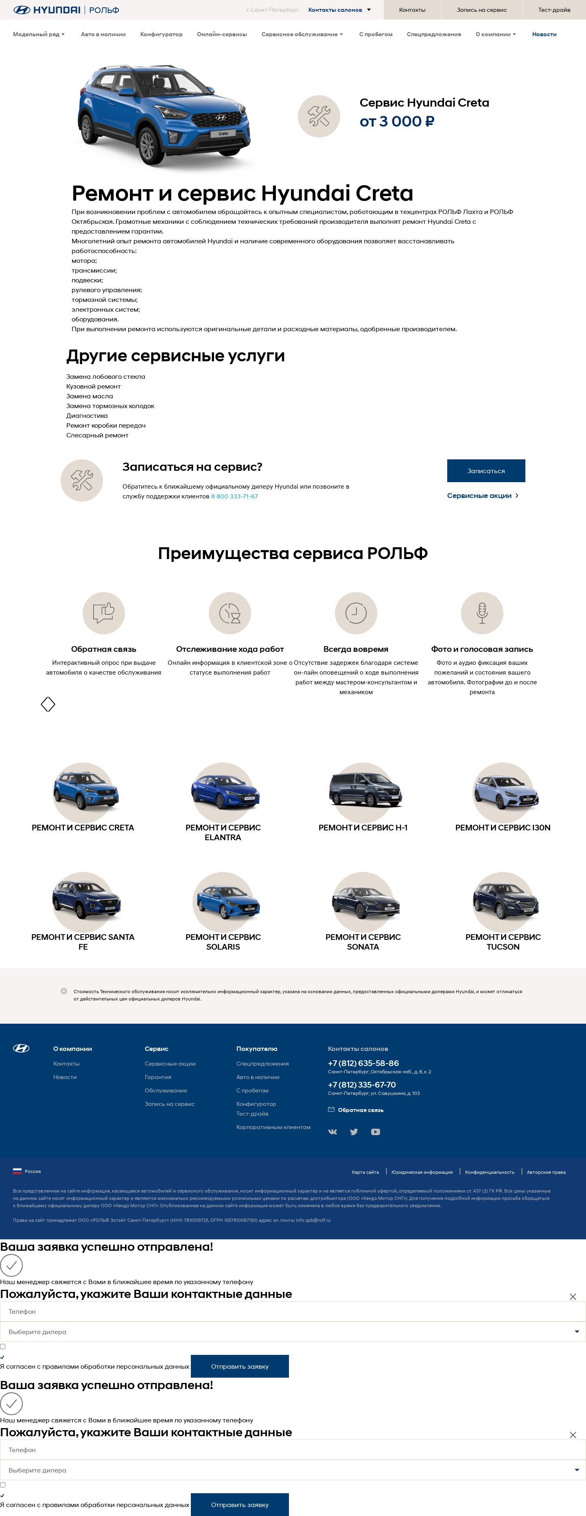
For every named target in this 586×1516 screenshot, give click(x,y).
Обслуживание (166, 1090)
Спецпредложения (434, 34)
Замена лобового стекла (105, 376)
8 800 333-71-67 (234, 496)
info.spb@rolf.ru (313, 1220)
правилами (60, 1366)
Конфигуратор (161, 34)
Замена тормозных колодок (110, 405)
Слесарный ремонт (97, 435)
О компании (496, 34)
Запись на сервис (482, 9)
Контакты (412, 9)
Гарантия (158, 1076)
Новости (544, 34)
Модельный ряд (39, 34)
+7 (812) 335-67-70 (362, 1085)
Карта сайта (365, 1172)
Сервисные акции (482, 495)
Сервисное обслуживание (302, 34)
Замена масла (89, 396)
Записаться (486, 470)
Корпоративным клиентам (273, 1126)
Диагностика (87, 415)
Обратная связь (356, 1109)
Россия (27, 1171)
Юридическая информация (422, 1172)
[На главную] (47, 10)
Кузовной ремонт (93, 386)
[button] (310, 10)
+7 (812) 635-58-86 (363, 1063)
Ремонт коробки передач (106, 425)
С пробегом (376, 34)
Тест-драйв (554, 9)
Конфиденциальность (489, 1172)
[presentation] (44, 704)
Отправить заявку (240, 1366)
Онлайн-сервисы (222, 34)
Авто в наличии (103, 34)
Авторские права (546, 1172)
